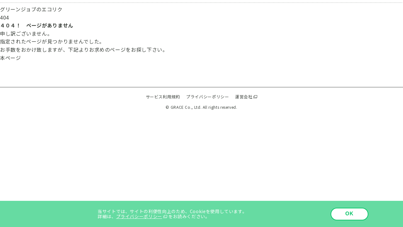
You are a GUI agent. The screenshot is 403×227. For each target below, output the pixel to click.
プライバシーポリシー (207, 97)
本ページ (10, 57)
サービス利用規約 (163, 97)
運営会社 (244, 97)
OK (349, 213)
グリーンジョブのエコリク (31, 9)
